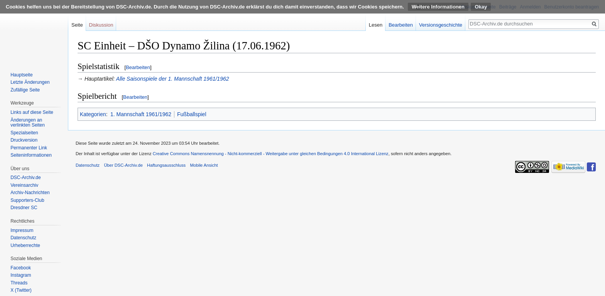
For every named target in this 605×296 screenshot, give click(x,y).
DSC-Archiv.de (25, 177)
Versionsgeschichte (440, 25)
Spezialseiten (24, 132)
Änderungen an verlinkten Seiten (27, 122)
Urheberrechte (25, 245)
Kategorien (93, 114)
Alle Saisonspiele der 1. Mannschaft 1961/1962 (172, 79)
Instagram (20, 275)
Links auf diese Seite (31, 112)
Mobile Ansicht (204, 165)
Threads (18, 283)
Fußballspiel (191, 114)
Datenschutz (23, 237)
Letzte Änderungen (29, 82)
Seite (77, 25)
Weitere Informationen (438, 7)
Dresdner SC (23, 207)
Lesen (375, 25)
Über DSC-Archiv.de (123, 165)
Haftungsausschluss (166, 165)
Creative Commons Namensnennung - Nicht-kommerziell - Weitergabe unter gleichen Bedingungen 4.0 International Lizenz (271, 153)
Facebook (20, 268)
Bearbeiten (138, 67)
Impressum (21, 230)
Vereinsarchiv (24, 185)
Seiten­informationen (31, 155)
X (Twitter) (21, 290)
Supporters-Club (27, 200)
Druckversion (23, 140)
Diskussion (101, 25)
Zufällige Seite (25, 90)
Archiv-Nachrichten (29, 192)
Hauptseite (21, 75)
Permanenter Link (28, 148)
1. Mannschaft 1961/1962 (140, 114)
